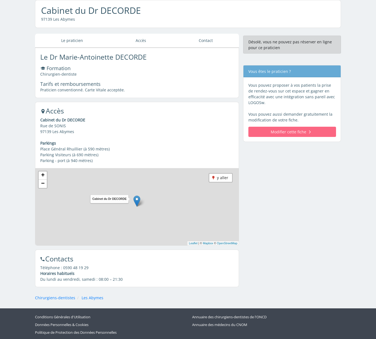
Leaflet (193, 243)
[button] (136, 201)
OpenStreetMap (227, 243)
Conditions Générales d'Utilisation (62, 317)
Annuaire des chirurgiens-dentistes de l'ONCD (229, 317)
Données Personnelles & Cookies (61, 324)
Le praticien (72, 40)
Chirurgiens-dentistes (55, 297)
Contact (206, 40)
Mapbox (208, 243)
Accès (141, 40)
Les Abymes (92, 297)
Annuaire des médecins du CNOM (219, 324)
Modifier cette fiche (291, 131)
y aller (222, 177)
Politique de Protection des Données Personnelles (76, 332)
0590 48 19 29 (75, 267)
